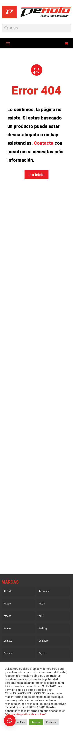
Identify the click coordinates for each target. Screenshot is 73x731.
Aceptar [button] (36, 722)
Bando (7, 628)
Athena (7, 616)
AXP (41, 616)
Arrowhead (44, 591)
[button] (10, 720)
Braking (43, 628)
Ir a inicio (36, 174)
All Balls (8, 591)
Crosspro (8, 653)
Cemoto (8, 640)
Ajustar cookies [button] (16, 722)
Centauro (43, 640)
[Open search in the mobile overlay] (36, 28)
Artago (7, 603)
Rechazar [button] (51, 722)
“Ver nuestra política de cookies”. (26, 714)
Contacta (43, 143)
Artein (42, 603)
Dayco (42, 653)
